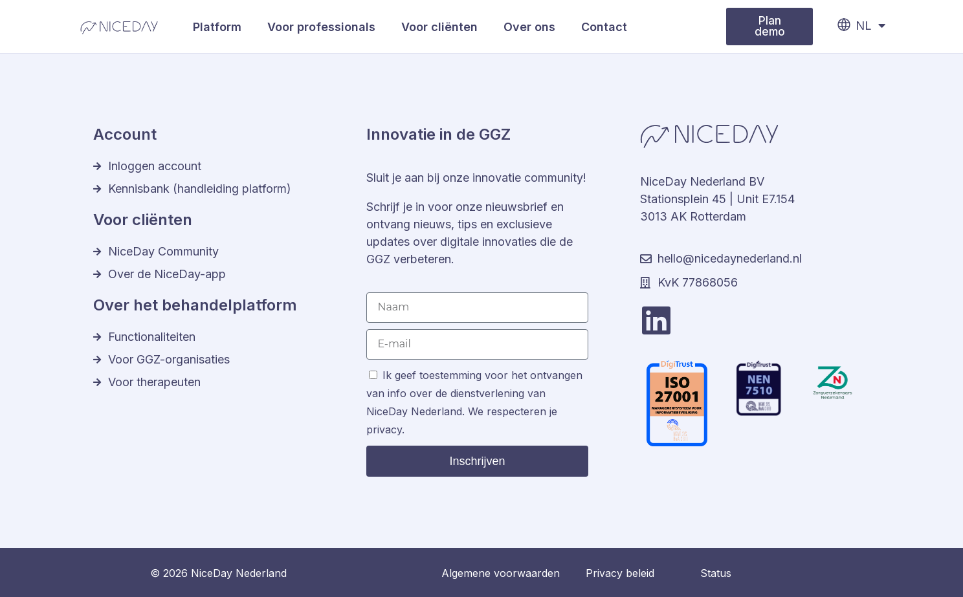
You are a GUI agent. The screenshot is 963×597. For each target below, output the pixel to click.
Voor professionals (321, 27)
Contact (604, 27)
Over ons (529, 27)
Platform (217, 27)
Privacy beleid (620, 573)
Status (715, 573)
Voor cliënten (439, 27)
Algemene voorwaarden (500, 573)
